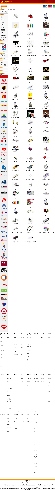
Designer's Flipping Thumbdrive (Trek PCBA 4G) (46, 46)
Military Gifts (2, 22)
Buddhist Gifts (42, 364)
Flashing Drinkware (23, 339)
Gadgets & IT (28, 333)
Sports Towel (1, 360)
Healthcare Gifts (36, 333)
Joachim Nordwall (36, 427)
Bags (14, 333)
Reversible (1, 342)
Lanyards (1, 343)
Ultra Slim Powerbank (36, 367)
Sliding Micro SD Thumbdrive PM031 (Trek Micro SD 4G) (46, 214)
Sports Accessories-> (3, 26)
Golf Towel (1, 358)
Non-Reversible (2, 341)
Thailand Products (36, 437)
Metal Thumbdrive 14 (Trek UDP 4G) (46, 170)
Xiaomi (35, 416)
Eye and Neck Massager (29, 342)
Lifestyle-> (1, 21)
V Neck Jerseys (2, 354)
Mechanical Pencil (22, 365)
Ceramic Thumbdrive (3, 28)
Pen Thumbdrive (3, 36)
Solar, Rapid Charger (29, 371)
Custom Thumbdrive (3, 30)
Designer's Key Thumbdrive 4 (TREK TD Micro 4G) (15, 64)
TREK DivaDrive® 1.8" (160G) (16, 241)
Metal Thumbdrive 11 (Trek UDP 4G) (46, 161)
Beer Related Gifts (9, 365)
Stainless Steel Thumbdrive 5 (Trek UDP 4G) (30, 232)
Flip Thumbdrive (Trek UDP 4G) (15, 99)
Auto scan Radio (29, 334)
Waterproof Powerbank (36, 368)
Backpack (15, 334)
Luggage (15, 343)
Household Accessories (9, 373)
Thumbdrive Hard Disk (6, 3)
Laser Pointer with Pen (50, 335)
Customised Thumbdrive (50, 367)
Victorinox (35, 415)
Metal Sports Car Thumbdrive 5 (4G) (16, 152)
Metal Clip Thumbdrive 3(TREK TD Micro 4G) (46, 126)
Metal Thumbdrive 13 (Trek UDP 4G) (30, 170)
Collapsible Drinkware (23, 338)
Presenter (49, 337)
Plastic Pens (22, 371)
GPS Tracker (28, 343)
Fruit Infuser (22, 340)
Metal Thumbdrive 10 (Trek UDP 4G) (30, 161)
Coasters (22, 337)
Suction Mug (22, 347)
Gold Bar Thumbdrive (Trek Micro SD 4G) (30, 99)
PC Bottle (22, 343)
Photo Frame (8, 380)
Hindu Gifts (42, 367)
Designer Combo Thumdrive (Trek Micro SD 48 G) (15, 46)
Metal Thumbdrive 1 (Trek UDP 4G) (15, 161)
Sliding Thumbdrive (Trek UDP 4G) (15, 223)
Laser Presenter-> (2, 20)
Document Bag (15, 338)
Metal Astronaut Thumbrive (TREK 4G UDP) (15, 117)
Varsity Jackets (1, 339)
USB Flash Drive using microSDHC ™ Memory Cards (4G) (30, 241)
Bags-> (1, 16)
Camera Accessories (29, 365)
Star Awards (8, 337)
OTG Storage (28, 368)
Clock (7, 367)
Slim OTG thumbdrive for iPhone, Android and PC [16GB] (15, 232)
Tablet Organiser (15, 350)
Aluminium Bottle (22, 334)
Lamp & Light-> (2, 19)
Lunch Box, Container (9, 377)
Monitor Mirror (29, 344)
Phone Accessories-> (3, 23)
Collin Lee (35, 424)
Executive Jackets (2, 337)
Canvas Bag (15, 335)
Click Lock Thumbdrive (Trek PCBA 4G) (16, 37)
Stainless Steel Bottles (23, 346)
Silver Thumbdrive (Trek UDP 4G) (30, 214)
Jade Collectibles (36, 432)
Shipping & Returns (2, 55)
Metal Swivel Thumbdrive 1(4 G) (30, 152)
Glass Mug (22, 341)
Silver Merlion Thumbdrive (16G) (15, 214)
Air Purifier (8, 364)
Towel (1, 355)
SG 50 (34, 425)
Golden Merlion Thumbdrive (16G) (15, 108)
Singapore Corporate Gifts (37, 435)
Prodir (34, 410)
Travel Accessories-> (3, 38)
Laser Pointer (49, 334)
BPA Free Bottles (22, 335)
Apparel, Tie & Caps (2, 333)
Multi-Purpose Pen (23, 367)
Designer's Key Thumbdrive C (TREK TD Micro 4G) (46, 64)
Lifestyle (8, 363)
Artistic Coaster (49, 366)
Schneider (35, 411)
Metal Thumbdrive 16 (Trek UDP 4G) (30, 179)
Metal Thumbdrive (11, 3)
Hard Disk (2, 32)
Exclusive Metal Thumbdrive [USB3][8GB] (15, 90)
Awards (8, 333)
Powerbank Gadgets (36, 366)
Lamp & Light (42, 333)
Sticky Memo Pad (9, 406)
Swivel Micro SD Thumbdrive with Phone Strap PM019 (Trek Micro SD (46, 232)
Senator (35, 412)
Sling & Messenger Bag (16, 348)
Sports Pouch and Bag (16, 349)
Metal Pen (22, 366)
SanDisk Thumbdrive (3, 37)
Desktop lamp (42, 334)
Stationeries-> (2, 27)
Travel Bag (15, 352)
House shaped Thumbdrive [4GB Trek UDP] (30, 108)
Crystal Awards (8, 334)
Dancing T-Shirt (2, 345)
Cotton (1, 347)
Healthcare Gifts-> (2, 18)
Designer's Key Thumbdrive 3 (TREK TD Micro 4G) (46, 55)
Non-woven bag (15, 344)
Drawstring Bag (15, 339)
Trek (34, 414)
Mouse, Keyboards (29, 345)
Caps (0, 334)
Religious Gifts (42, 363)
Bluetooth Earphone (29, 338)
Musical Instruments (3, 35)
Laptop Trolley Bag (16, 342)
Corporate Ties (2, 335)
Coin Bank (8, 368)
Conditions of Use (2, 56)
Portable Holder (29, 370)
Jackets (1, 336)
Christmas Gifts (42, 366)
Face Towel (1, 357)
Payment (1, 54)
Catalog (2, 3)
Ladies (8, 376)
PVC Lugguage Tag (49, 368)
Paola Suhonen (35, 430)
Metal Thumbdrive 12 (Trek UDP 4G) (15, 170)
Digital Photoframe (9, 381)
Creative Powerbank (36, 365)
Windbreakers (1, 340)
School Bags (15, 346)
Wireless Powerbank (36, 369)
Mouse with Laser (49, 336)
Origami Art (8, 379)
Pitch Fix (35, 409)
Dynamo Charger (29, 367)
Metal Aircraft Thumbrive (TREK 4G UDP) (46, 108)
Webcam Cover (49, 387)
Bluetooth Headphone (29, 340)
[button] (42, 3)
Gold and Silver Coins (36, 431)
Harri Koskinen (35, 426)
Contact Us (1, 57)
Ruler (48, 371)
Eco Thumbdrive (3, 31)
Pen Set (21, 370)
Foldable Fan (8, 370)
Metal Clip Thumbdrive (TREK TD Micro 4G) (30, 126)
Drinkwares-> (2, 17)
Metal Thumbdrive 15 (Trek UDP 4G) (15, 179)
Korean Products (9, 375)
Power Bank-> (2, 24)
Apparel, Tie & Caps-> (3, 15)
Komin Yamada (35, 428)
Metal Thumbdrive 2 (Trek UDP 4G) (46, 179)
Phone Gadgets (29, 369)
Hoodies (1, 338)
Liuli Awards (8, 335)
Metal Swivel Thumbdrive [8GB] (46, 152)
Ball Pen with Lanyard (23, 364)
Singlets (1, 353)
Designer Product (36, 423)
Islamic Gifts (42, 368)
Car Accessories (9, 366)
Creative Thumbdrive (3, 29)
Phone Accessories (29, 363)
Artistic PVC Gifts (49, 365)
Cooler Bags (15, 336)
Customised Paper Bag (16, 337)
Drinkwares (22, 333)
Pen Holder (8, 405)
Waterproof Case (29, 372)
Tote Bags (35, 408)
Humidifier (8, 374)
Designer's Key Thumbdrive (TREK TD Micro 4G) (16, 55)
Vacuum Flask (22, 349)
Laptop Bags (15, 341)
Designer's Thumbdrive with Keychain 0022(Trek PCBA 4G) (30, 46)
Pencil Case (15, 345)
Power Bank (35, 363)
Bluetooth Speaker (29, 341)
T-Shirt (1, 344)
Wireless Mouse (29, 346)
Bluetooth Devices (29, 336)
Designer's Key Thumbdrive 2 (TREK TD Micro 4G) (30, 55)
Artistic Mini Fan (49, 364)
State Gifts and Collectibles (37, 436)
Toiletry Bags (15, 351)
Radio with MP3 (29, 335)
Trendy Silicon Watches (50, 372)
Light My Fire (35, 406)
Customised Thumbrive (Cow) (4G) (30, 37)
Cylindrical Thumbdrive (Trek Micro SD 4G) (46, 37)
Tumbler (21, 348)
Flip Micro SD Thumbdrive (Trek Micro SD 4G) (46, 90)
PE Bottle (21, 344)
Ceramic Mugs (22, 336)
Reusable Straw (22, 345)
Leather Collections (2, 363)
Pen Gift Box (22, 368)
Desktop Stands (29, 366)
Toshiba (35, 413)
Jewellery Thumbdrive (3, 33)
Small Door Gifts (49, 363)
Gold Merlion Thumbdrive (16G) (46, 99)
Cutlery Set (8, 369)
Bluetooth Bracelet (29, 337)
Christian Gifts (42, 365)
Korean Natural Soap (36, 433)
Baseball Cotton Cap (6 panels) (4, 51)
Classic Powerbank (36, 364)
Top (0, 3)
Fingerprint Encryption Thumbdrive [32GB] (30, 90)
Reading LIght (42, 335)
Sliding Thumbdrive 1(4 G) (30, 223)
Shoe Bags (15, 347)
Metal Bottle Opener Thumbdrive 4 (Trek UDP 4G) (30, 117)
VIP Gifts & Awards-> (3, 39)
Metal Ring (8, 336)
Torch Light (42, 336)
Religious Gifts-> (2, 25)
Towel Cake (1, 361)
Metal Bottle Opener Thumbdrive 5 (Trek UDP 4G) (46, 117)
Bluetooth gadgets (29, 339)
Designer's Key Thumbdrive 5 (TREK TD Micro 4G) (30, 64)
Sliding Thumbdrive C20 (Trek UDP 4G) (46, 223)
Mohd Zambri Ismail (36, 429)
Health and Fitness (36, 334)
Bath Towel (1, 356)
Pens (21, 363)
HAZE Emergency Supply (36, 335)
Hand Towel (1, 359)
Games (8, 371)
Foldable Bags (15, 340)
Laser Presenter (49, 333)
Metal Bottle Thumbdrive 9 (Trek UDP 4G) (15, 126)
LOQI (34, 407)
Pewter (35, 434)
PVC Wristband (49, 370)
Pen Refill (22, 369)
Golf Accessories (9, 372)
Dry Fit (1, 348)
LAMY (34, 405)
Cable (28, 364)
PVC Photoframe (49, 369)
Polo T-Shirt (1, 346)
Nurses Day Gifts (36, 336)
